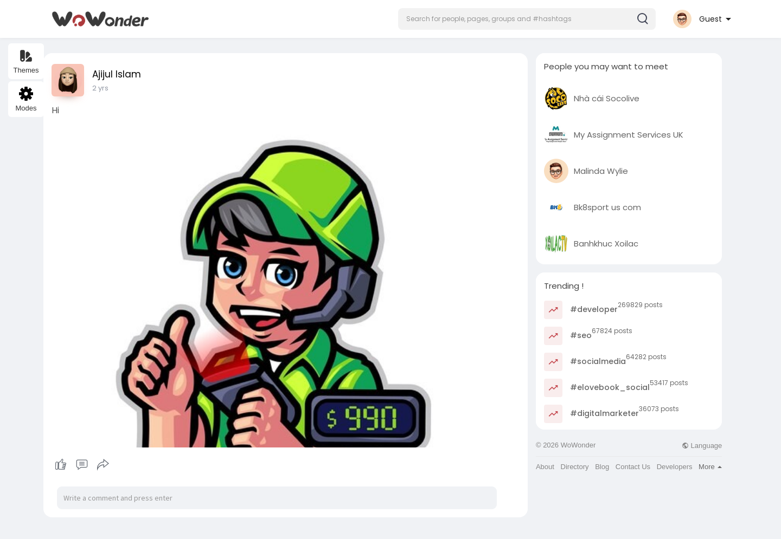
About (545, 466)
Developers (675, 466)
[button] (527, 19)
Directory (575, 466)
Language (702, 445)
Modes (25, 99)
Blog (602, 466)
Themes (26, 61)
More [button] (710, 467)
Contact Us (633, 466)
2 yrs (100, 88)
